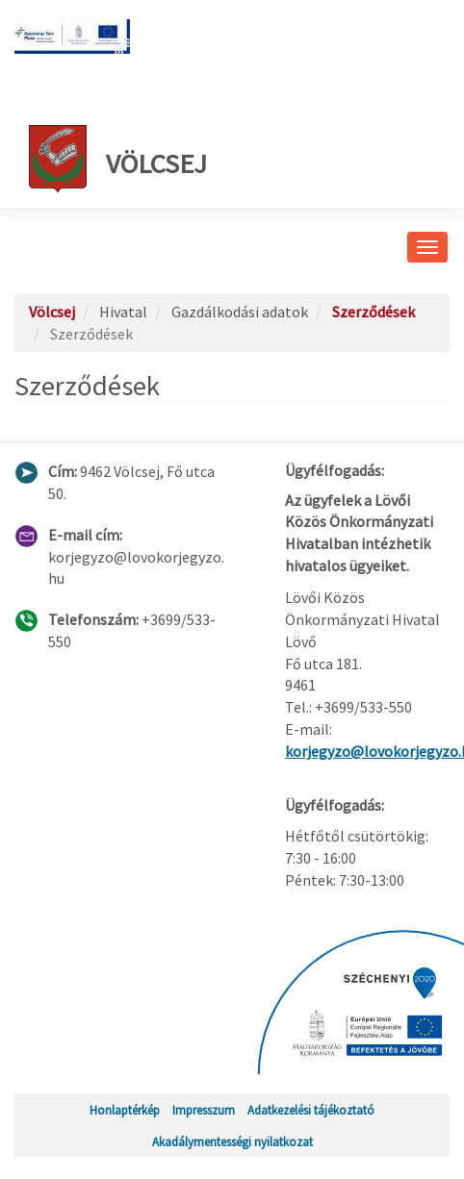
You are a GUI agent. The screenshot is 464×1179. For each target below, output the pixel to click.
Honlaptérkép (125, 1109)
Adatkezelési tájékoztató (310, 1109)
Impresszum (203, 1109)
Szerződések (373, 311)
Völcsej (118, 159)
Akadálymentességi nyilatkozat (232, 1141)
